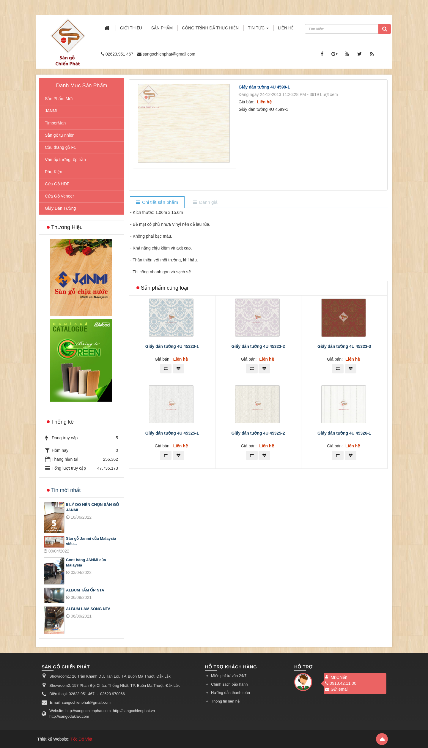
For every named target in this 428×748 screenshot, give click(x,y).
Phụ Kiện (53, 171)
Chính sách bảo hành (229, 684)
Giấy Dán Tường (60, 208)
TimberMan (55, 123)
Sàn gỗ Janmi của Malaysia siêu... (91, 541)
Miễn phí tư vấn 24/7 (228, 675)
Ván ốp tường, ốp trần (65, 159)
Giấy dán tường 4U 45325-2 (258, 433)
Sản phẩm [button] (162, 28)
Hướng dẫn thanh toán (230, 692)
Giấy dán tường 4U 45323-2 (258, 346)
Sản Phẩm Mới (59, 98)
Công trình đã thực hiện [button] (210, 28)
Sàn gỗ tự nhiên (60, 135)
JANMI (51, 110)
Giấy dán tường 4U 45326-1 (344, 433)
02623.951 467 (119, 54)
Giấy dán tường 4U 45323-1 (172, 346)
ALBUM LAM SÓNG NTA (88, 609)
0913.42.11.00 (340, 683)
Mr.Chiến (339, 677)
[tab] (157, 202)
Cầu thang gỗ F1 (60, 147)
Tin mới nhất (66, 490)
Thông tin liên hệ (225, 701)
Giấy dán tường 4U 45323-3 (344, 346)
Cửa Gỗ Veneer (59, 196)
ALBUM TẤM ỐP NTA (85, 590)
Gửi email (336, 689)
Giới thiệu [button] (131, 28)
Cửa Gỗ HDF (57, 184)
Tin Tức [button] (258, 30)
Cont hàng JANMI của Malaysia (86, 563)
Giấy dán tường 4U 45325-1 (172, 433)
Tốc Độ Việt (81, 739)
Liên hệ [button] (286, 28)
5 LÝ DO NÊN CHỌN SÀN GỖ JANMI (92, 507)
